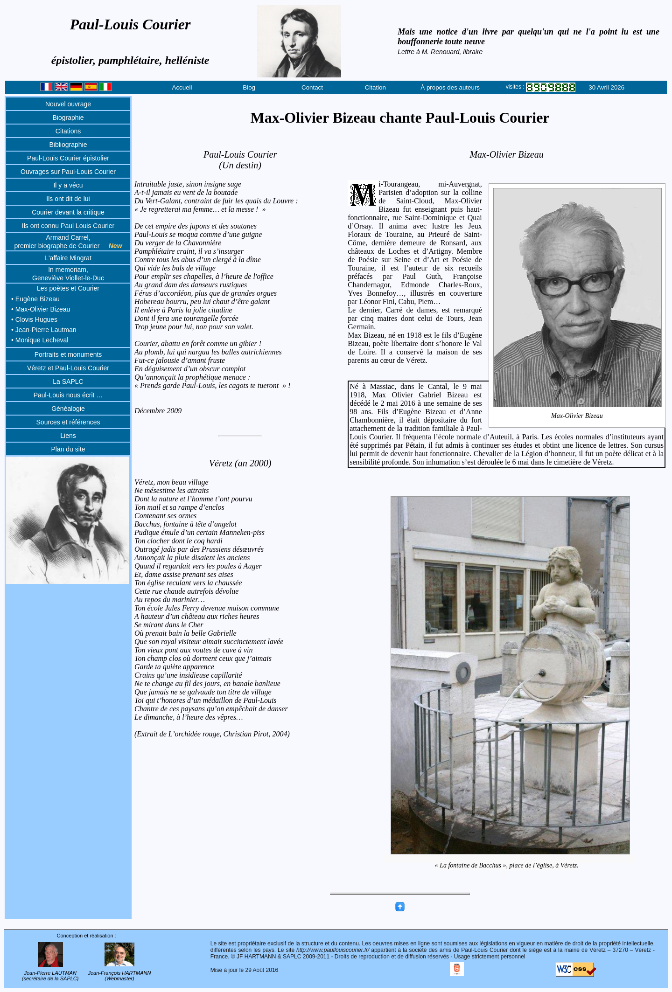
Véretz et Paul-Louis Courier (68, 368)
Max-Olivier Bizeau (577, 415)
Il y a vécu (68, 185)
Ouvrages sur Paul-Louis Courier (68, 171)
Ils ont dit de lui (68, 198)
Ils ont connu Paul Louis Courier (68, 225)
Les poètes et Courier (68, 288)
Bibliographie (68, 144)
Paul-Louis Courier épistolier (68, 158)
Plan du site (68, 449)
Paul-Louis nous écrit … (68, 395)
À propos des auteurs (450, 87)
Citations (68, 131)
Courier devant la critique (68, 212)
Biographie (68, 117)
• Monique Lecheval (39, 340)
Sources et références (68, 422)
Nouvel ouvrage (68, 104)
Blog (249, 87)
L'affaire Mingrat (68, 258)
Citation (375, 87)
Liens (68, 435)
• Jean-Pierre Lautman (44, 329)
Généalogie (68, 408)
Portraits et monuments (68, 354)
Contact (312, 87)
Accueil (182, 87)
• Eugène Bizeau (35, 299)
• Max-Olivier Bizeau (40, 309)
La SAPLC (68, 381)
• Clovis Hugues (34, 319)
